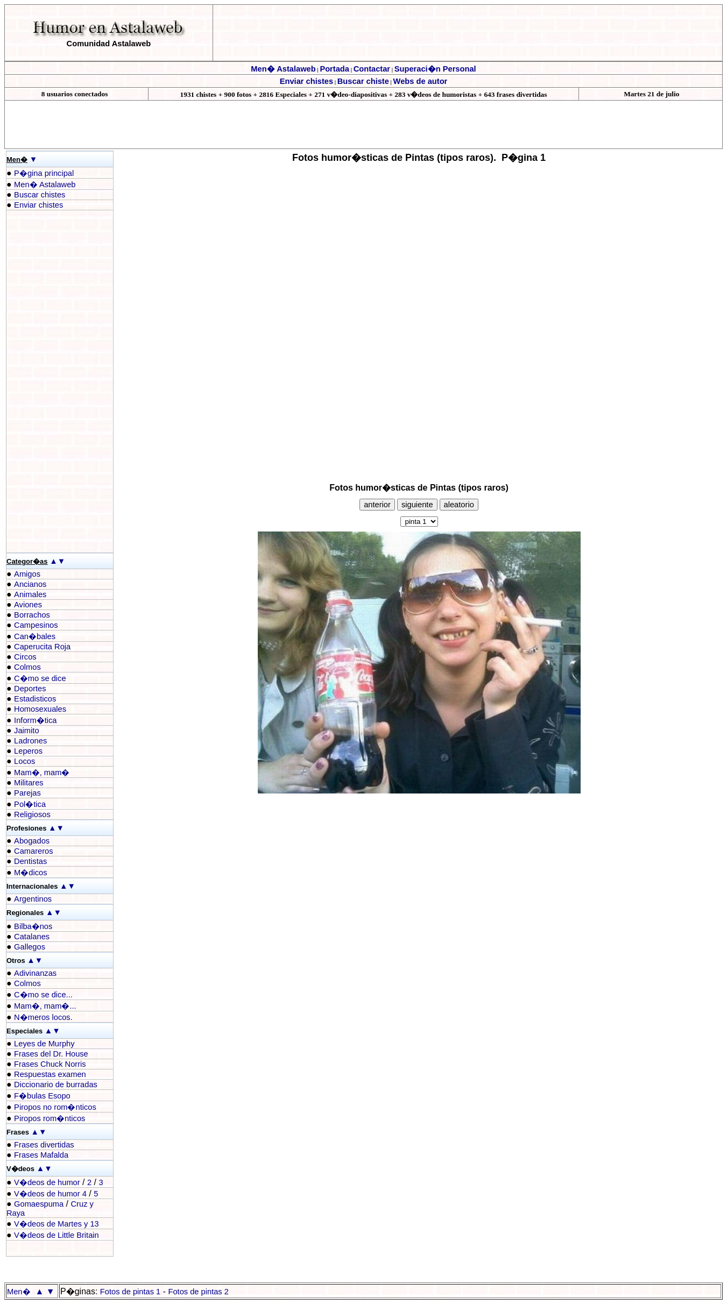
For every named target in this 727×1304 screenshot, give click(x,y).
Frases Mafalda (41, 1155)
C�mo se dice (40, 678)
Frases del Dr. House (51, 1054)
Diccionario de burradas (55, 1084)
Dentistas (30, 861)
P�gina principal (44, 173)
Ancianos (30, 584)
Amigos (27, 574)
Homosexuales (40, 709)
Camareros (33, 851)
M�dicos (30, 872)
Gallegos (29, 946)
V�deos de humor (47, 1182)
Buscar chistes (39, 194)
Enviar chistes (306, 81)
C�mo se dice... (43, 994)
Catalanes (32, 936)
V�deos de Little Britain (56, 1235)
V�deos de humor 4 (50, 1193)
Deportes (30, 688)
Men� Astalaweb (283, 69)
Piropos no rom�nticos (55, 1107)
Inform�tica (35, 720)
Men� (19, 1291)
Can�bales (34, 636)
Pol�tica (30, 804)
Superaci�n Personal (435, 69)
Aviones (28, 604)
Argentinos (33, 899)
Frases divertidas (44, 1144)
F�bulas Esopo (42, 1096)
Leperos (28, 751)
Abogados (32, 841)
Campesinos (36, 625)
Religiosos (32, 814)
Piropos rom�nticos (49, 1118)
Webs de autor (420, 81)
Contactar (372, 69)
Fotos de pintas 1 (130, 1291)
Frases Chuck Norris (50, 1064)
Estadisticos (35, 698)
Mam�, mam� (41, 772)
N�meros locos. (43, 1017)
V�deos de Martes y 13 (56, 1224)
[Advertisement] (49, 381)
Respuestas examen (50, 1074)
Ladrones (30, 740)
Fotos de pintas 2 (198, 1291)
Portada (334, 69)
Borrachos (32, 615)
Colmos (27, 667)
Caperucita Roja (42, 646)
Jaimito (26, 730)
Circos (25, 657)
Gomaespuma (38, 1204)
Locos (24, 761)
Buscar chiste (363, 81)
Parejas (27, 793)
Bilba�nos (33, 926)
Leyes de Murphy (44, 1043)
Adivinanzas (35, 973)
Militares (29, 782)
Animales (30, 594)
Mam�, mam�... (45, 1006)
